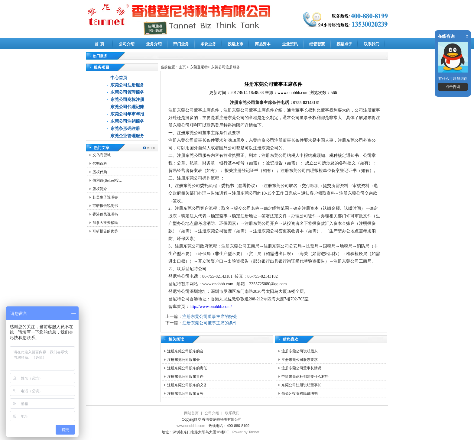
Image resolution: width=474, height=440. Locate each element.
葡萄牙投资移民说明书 (299, 393)
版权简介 (100, 189)
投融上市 (235, 44)
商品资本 (263, 44)
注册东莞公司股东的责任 (187, 368)
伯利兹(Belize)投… (107, 180)
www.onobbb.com (191, 426)
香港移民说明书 (105, 214)
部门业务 (181, 44)
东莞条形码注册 (125, 128)
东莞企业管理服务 (127, 136)
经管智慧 (317, 44)
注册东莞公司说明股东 (299, 351)
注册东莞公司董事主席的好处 (209, 316)
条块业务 (208, 44)
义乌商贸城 (102, 155)
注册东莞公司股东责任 (185, 376)
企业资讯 (290, 44)
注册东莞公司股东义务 (185, 393)
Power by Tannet (245, 432)
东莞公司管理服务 (127, 92)
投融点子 (344, 44)
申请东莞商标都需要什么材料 (305, 376)
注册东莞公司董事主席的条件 (209, 323)
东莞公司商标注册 (127, 99)
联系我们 (371, 44)
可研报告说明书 (105, 206)
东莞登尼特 (199, 67)
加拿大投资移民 (105, 223)
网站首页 (191, 413)
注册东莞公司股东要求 (299, 360)
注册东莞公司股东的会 (185, 351)
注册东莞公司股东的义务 (187, 385)
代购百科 (100, 163)
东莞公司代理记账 (127, 107)
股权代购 (100, 172)
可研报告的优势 (105, 231)
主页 (182, 67)
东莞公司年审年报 (127, 114)
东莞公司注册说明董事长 (301, 385)
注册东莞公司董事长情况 (301, 368)
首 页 (100, 44)
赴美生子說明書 (105, 197)
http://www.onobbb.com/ (211, 306)
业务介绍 (154, 44)
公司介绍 (127, 44)
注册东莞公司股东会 (183, 360)
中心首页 (118, 78)
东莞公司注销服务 (127, 121)
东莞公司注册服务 (127, 85)
